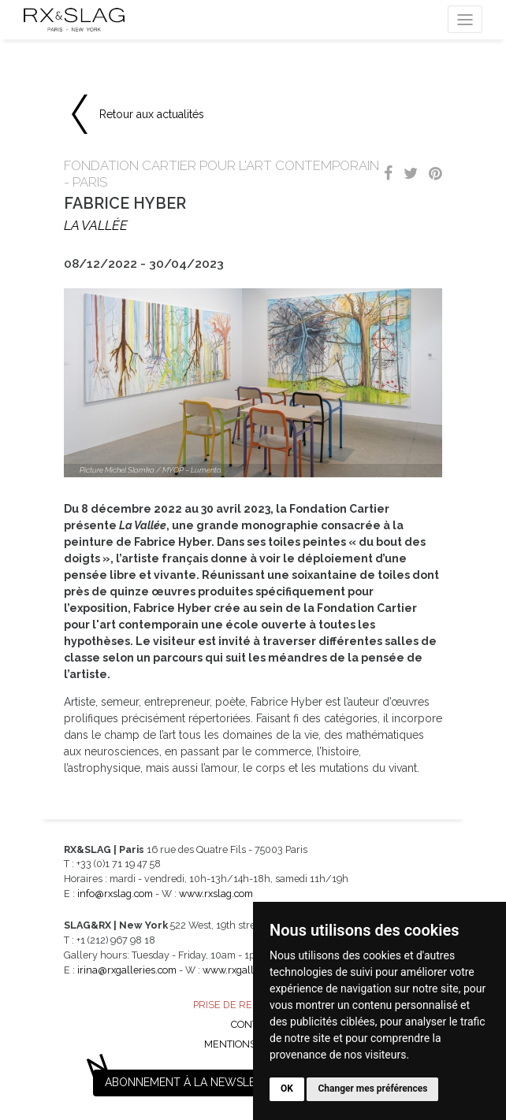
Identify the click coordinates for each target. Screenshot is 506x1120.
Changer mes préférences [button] (372, 1088)
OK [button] (287, 1088)
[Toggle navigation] (465, 19)
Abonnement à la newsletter (194, 1082)
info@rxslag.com (115, 893)
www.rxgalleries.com (250, 970)
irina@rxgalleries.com (127, 970)
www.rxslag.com (216, 893)
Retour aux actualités (151, 114)
